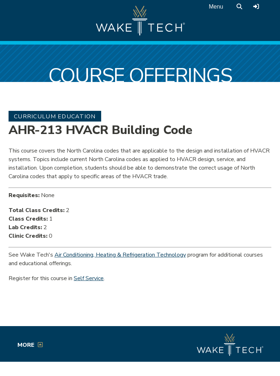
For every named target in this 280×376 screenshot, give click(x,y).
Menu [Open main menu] (216, 7)
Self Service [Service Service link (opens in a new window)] (89, 278)
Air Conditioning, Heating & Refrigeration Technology (120, 255)
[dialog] (258, 354)
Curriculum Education (55, 116)
